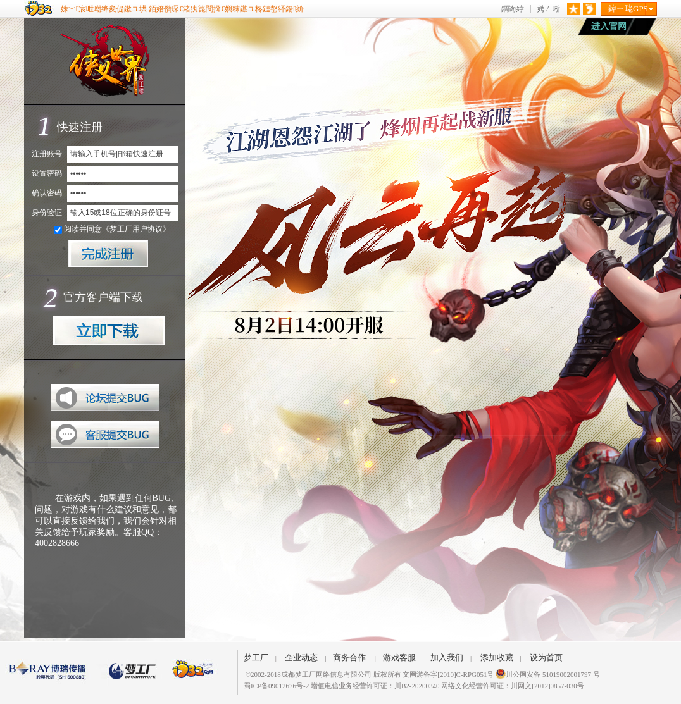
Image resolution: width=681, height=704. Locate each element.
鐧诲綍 (512, 9)
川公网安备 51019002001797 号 (548, 674)
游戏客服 (399, 657)
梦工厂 (256, 657)
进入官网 (609, 26)
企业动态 (301, 657)
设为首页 (546, 657)
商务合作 (349, 657)
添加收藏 (496, 657)
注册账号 (47, 153)
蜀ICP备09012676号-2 (276, 685)
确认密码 (47, 192)
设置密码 (47, 173)
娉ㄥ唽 (548, 9)
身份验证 (47, 212)
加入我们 (446, 657)
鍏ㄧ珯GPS (628, 8)
